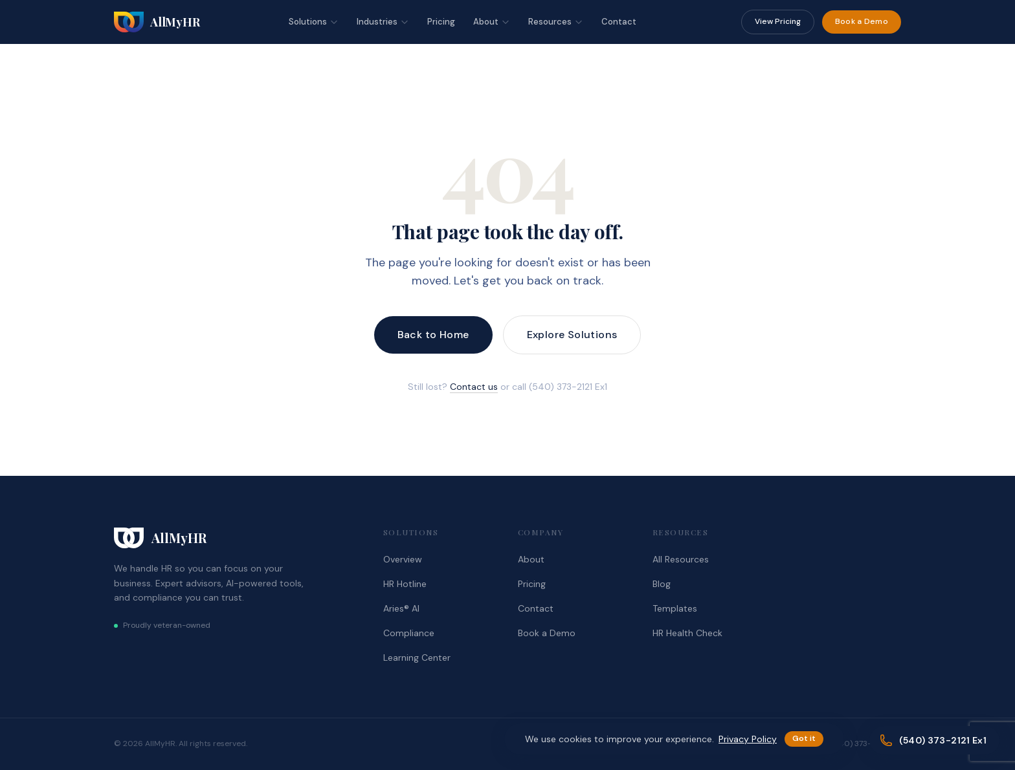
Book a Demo (861, 21)
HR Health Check (687, 633)
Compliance (408, 633)
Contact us (474, 386)
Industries (383, 21)
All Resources (680, 559)
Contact (618, 21)
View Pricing (778, 21)
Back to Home (433, 334)
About (491, 21)
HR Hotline (405, 584)
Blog (661, 584)
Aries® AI (401, 608)
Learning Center (417, 657)
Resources (555, 21)
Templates (674, 608)
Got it (804, 738)
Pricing (441, 21)
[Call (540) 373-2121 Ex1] (934, 740)
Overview (402, 559)
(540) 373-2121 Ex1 (864, 743)
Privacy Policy (748, 739)
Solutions (314, 21)
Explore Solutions (572, 334)
